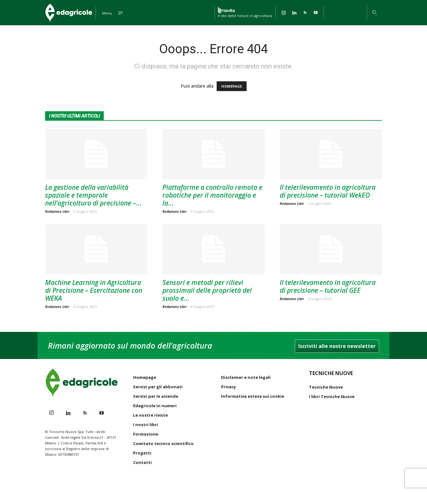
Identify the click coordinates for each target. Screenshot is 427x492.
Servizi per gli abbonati (158, 387)
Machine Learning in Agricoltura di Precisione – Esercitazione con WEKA (93, 290)
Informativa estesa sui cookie (252, 396)
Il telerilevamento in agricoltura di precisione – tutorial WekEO (328, 191)
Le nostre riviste (150, 415)
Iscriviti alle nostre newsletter (337, 346)
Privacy (228, 387)
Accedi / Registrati (345, 12)
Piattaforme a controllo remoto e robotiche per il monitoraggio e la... (212, 195)
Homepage (144, 377)
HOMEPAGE (231, 86)
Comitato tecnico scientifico (163, 443)
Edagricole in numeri (155, 405)
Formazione (145, 434)
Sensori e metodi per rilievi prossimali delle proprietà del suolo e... (207, 290)
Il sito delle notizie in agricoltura (245, 15)
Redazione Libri (57, 211)
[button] (374, 13)
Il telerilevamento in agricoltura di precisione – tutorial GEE (328, 286)
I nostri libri (145, 424)
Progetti (142, 453)
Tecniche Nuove (326, 387)
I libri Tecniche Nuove (331, 396)
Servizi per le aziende (155, 396)
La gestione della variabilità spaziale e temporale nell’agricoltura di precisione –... (93, 195)
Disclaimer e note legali (246, 377)
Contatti (142, 462)
